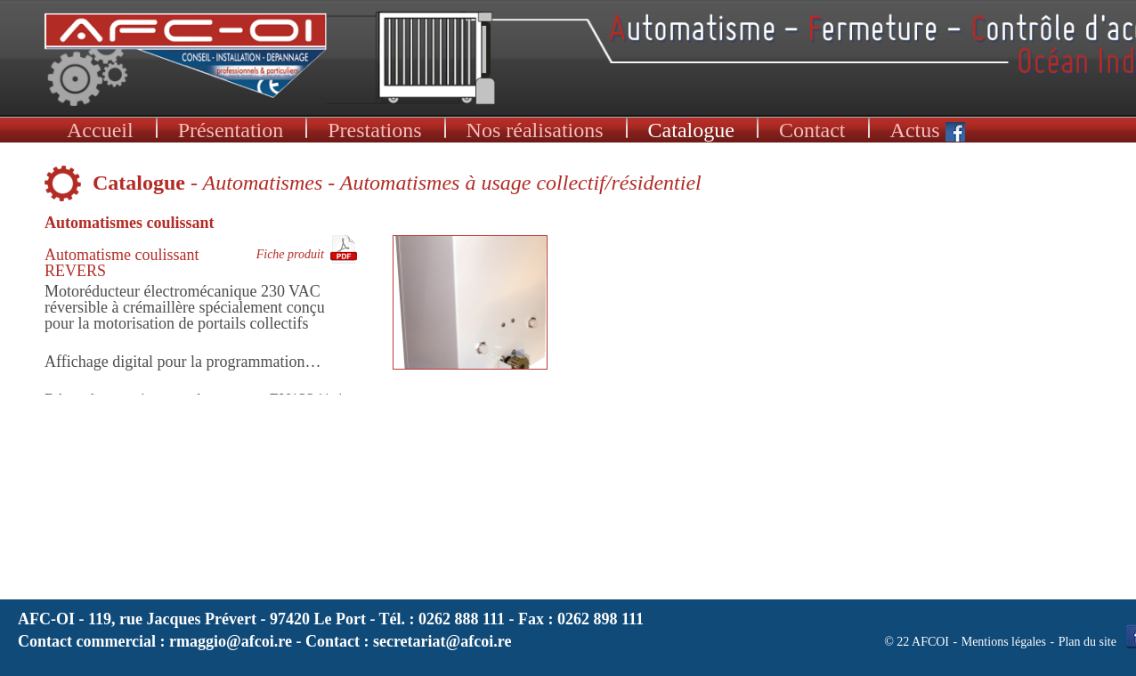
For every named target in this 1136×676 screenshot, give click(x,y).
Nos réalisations (535, 130)
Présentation (231, 130)
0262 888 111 (461, 619)
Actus (927, 130)
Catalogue (691, 130)
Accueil (100, 130)
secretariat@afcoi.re (442, 641)
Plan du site (1087, 642)
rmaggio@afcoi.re (230, 641)
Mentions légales (1004, 642)
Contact (812, 130)
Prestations (374, 130)
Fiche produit (290, 254)
